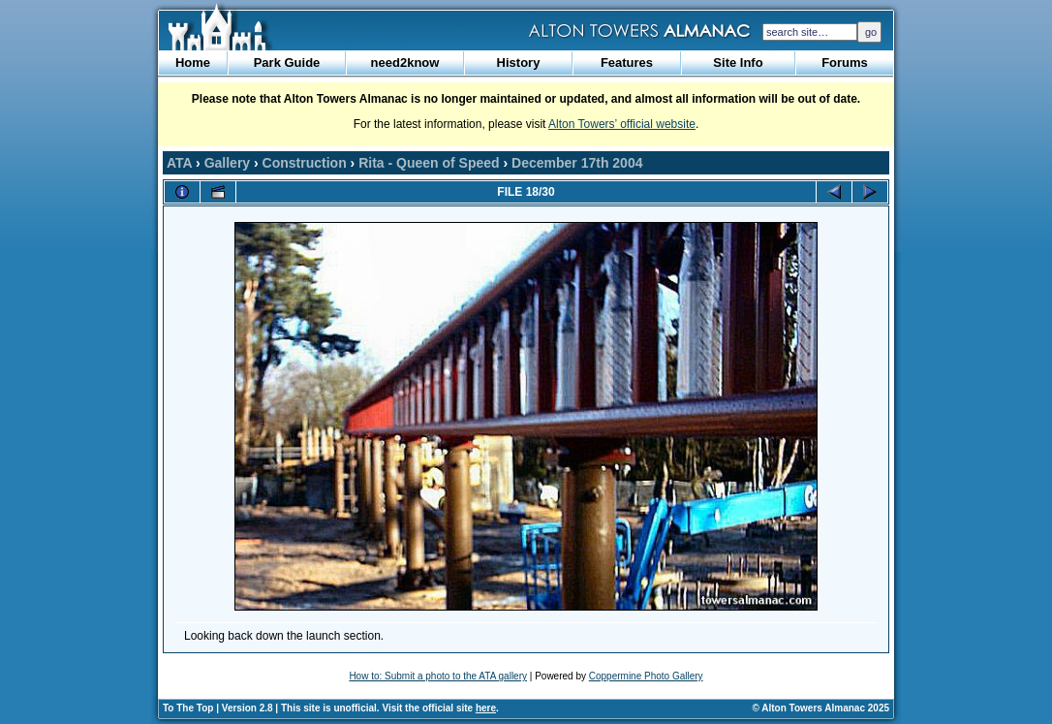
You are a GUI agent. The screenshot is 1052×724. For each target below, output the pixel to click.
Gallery (227, 163)
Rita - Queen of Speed (428, 163)
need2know (405, 62)
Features (627, 62)
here (486, 708)
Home (192, 62)
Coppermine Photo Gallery (646, 676)
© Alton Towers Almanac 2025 (821, 708)
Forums (844, 62)
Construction (305, 163)
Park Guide (287, 62)
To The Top (188, 708)
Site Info (737, 62)
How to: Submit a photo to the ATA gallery (438, 676)
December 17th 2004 (576, 163)
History (519, 62)
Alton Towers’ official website (622, 124)
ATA (179, 163)
